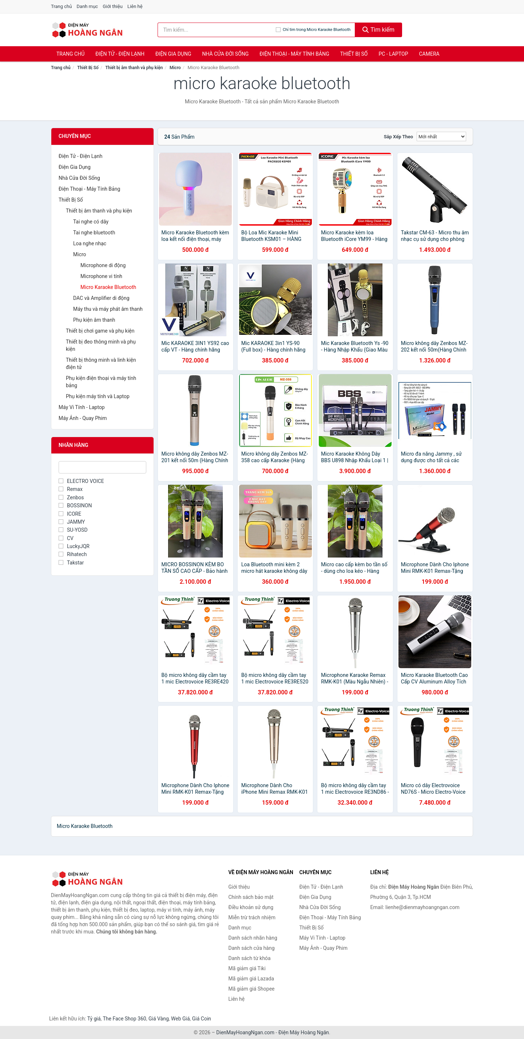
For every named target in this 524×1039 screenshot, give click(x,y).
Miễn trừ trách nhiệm (252, 917)
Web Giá (180, 1019)
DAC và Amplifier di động (101, 298)
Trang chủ (61, 6)
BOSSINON (75, 505)
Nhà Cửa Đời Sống (225, 54)
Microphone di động (103, 265)
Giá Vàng (158, 1019)
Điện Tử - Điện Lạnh (119, 54)
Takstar (71, 563)
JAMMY (72, 522)
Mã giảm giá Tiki (247, 968)
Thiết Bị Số (354, 54)
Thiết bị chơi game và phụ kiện (100, 331)
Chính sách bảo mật (251, 897)
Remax (71, 489)
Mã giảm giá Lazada (251, 979)
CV (66, 538)
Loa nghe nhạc (89, 243)
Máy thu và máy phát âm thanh (108, 309)
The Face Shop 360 (124, 1019)
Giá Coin (201, 1019)
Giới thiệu (112, 6)
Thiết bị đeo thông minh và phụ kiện (101, 345)
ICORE (70, 514)
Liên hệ (135, 6)
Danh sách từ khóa (250, 958)
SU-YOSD (73, 530)
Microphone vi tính (101, 276)
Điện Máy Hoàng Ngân (303, 1032)
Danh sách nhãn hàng (253, 938)
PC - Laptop (393, 54)
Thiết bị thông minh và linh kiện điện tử (101, 363)
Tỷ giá (94, 1019)
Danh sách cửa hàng (252, 948)
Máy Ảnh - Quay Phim (83, 418)
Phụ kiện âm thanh (94, 320)
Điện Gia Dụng (173, 54)
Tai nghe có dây (90, 222)
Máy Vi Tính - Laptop (82, 407)
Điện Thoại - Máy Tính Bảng (294, 54)
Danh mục (87, 6)
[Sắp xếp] (441, 136)
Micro (175, 67)
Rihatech (73, 554)
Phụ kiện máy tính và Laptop (98, 396)
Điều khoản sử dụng (251, 907)
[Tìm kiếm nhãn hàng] (217, 30)
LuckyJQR (74, 546)
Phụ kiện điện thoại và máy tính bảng (101, 381)
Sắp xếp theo (398, 136)
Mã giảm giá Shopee (252, 989)
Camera (429, 54)
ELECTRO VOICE (81, 481)
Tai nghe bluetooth (94, 232)
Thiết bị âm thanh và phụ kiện (134, 67)
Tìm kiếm (378, 29)
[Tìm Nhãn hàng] (102, 467)
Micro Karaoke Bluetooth (108, 287)
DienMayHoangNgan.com (245, 1032)
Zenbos (71, 497)
